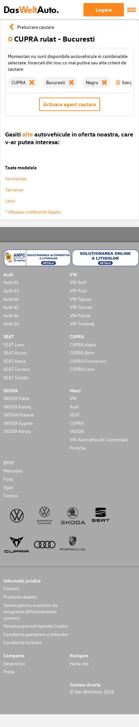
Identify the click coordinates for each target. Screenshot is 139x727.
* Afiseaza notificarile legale (33, 212)
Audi (74, 406)
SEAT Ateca (14, 361)
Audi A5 (11, 307)
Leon (10, 201)
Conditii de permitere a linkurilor (36, 634)
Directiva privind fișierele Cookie (35, 626)
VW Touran (81, 307)
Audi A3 (11, 290)
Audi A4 (11, 299)
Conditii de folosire (22, 642)
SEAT (75, 414)
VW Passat (80, 315)
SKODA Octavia (18, 414)
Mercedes (13, 470)
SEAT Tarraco (16, 369)
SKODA (77, 431)
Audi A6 (11, 315)
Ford (8, 479)
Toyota (10, 495)
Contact (11, 588)
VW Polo (78, 290)
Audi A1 (11, 282)
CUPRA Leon (82, 369)
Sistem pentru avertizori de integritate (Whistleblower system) (30, 611)
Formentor (16, 178)
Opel (8, 487)
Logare (104, 9)
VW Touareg (82, 323)
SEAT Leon (14, 344)
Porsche (78, 448)
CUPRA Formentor (88, 361)
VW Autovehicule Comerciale (99, 439)
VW (73, 398)
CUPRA (77, 423)
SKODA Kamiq (17, 406)
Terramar (14, 189)
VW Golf (78, 282)
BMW (8, 462)
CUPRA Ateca (83, 344)
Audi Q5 (11, 323)
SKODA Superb (18, 423)
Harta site (79, 663)
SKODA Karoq (17, 431)
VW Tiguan (81, 299)
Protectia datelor (20, 597)
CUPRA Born (82, 352)
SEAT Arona (15, 352)
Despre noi (14, 663)
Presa (8, 671)
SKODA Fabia (16, 398)
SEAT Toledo (16, 377)
